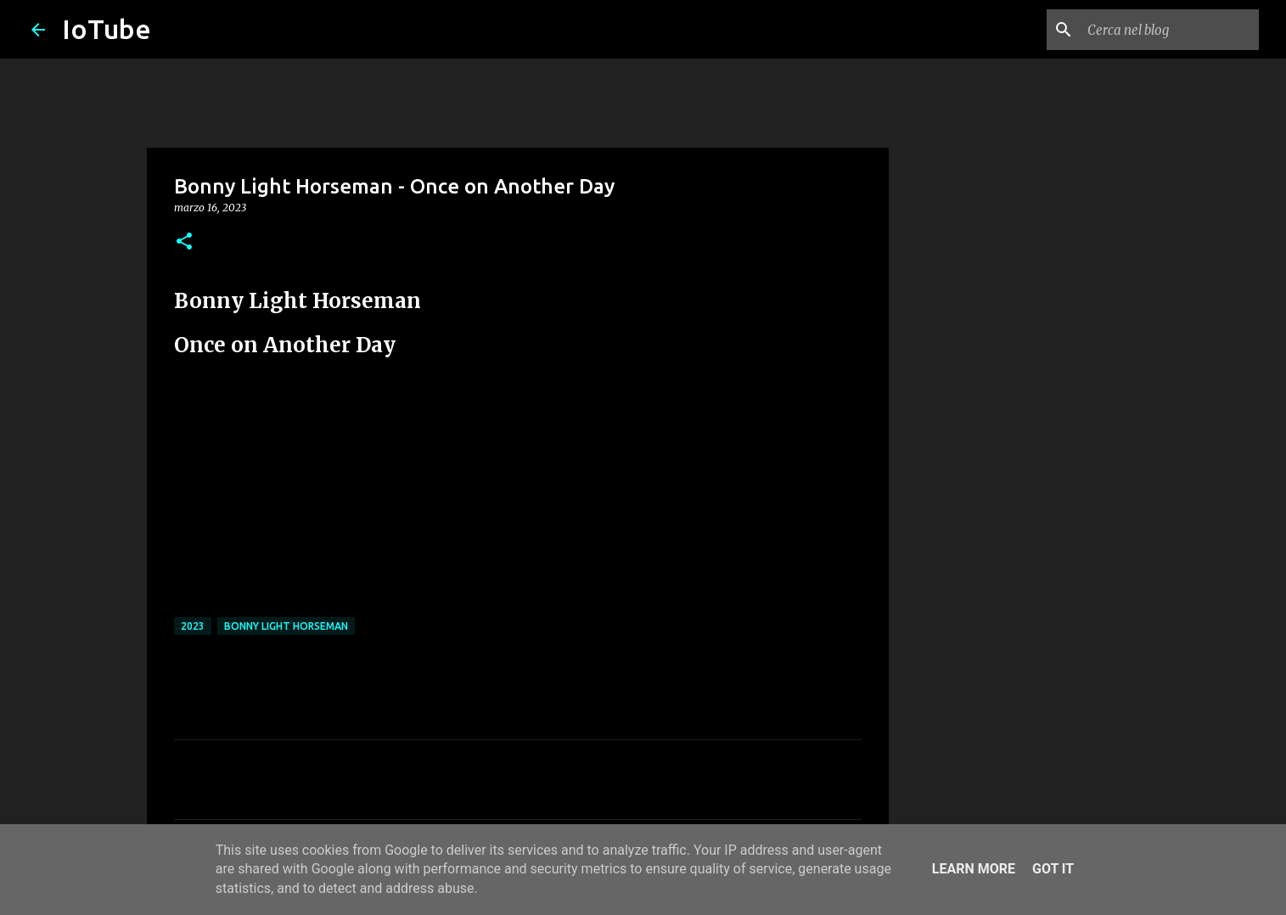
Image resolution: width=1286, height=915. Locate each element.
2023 (193, 626)
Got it (1053, 869)
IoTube (106, 29)
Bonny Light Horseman (286, 626)
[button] (184, 242)
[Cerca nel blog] (1170, 29)
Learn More (973, 869)
